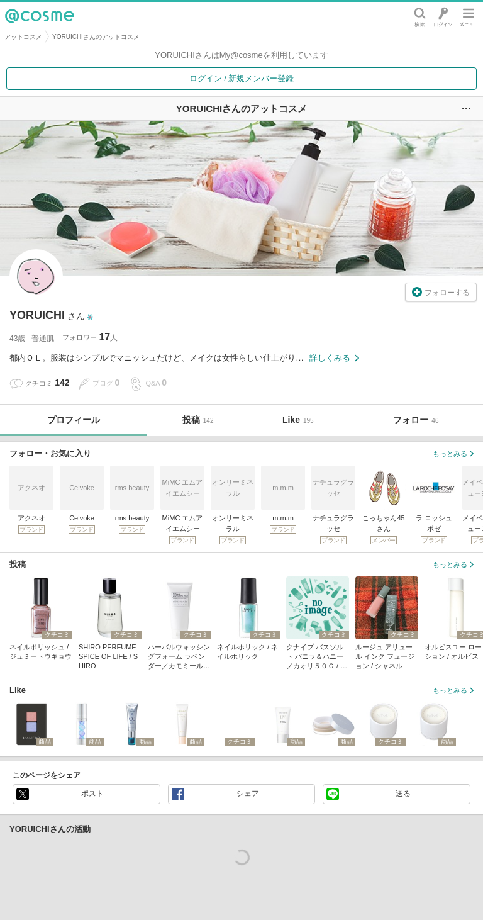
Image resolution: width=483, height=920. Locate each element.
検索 (420, 16)
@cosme (39, 16)
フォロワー (90, 337)
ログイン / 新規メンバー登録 (241, 78)
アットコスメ (23, 36)
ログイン (443, 16)
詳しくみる (334, 357)
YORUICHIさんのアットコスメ (96, 36)
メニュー (468, 16)
